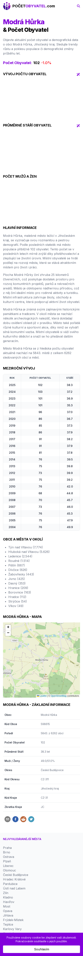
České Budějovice (52, 770)
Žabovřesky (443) (21, 574)
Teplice (8, 924)
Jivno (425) (16, 579)
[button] (8, 627)
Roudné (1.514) (19, 561)
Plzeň (7, 861)
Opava (7, 911)
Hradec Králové (14, 879)
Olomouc (9, 870)
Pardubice (10, 884)
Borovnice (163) (19, 592)
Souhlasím (41, 949)
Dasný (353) (17, 583)
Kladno (8, 897)
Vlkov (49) (16, 606)
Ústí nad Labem (14, 888)
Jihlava (8, 915)
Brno (6, 852)
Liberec (8, 866)
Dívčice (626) (17, 570)
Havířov (8, 902)
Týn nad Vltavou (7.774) (25, 547)
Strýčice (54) (17, 601)
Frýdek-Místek (13, 920)
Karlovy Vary (12, 929)
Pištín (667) (16, 565)
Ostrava (8, 857)
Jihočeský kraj (50, 788)
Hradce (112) (17, 597)
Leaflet (41, 696)
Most (6, 906)
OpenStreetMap (59, 696)
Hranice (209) (18, 588)
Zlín (5, 893)
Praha (7, 848)
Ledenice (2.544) (20, 556)
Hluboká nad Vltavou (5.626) (29, 552)
